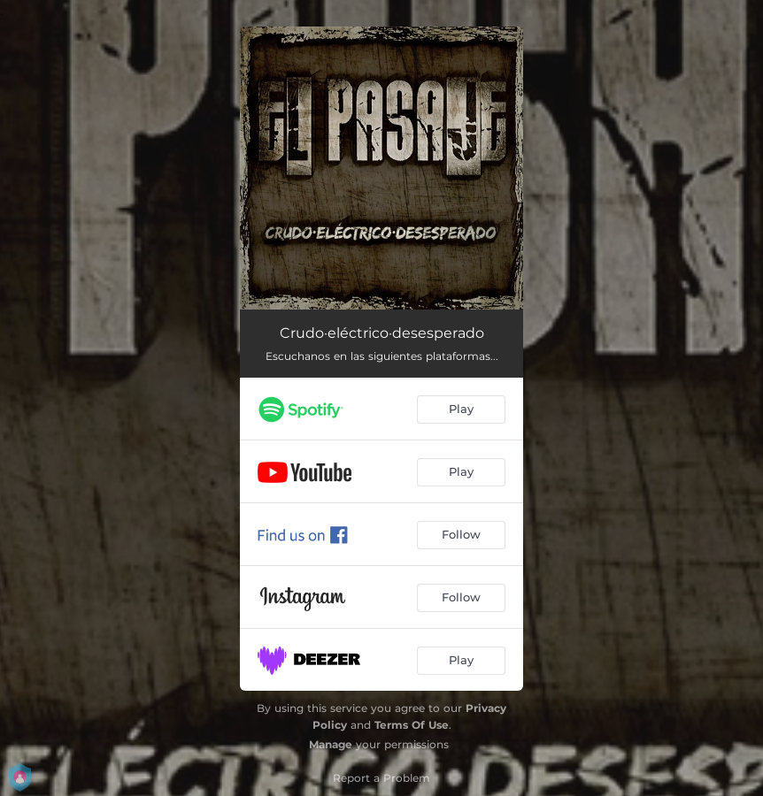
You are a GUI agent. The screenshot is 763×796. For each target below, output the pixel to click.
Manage (330, 744)
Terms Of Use (411, 724)
